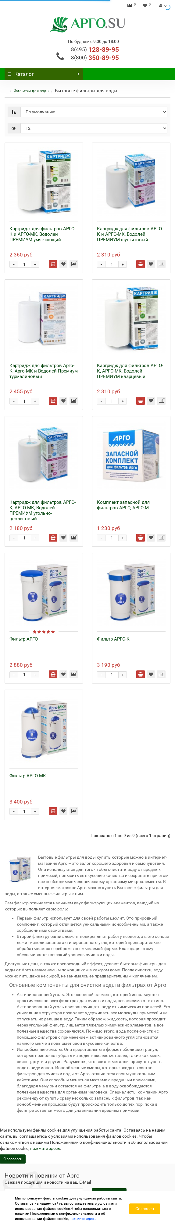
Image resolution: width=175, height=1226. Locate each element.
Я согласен (12, 1159)
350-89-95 (95, 58)
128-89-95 (95, 49)
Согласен (144, 1208)
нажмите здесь (45, 1148)
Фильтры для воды (28, 91)
